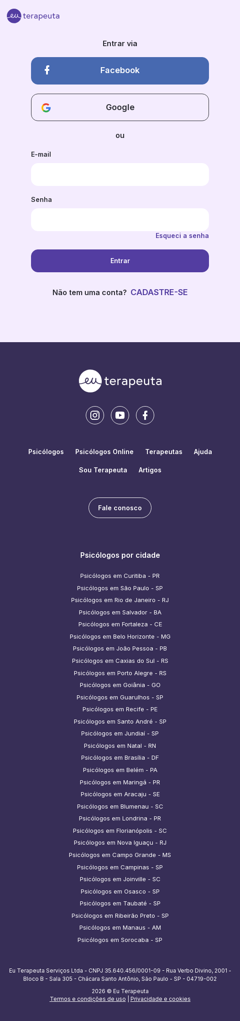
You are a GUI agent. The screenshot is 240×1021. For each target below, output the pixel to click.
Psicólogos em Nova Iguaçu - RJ (120, 842)
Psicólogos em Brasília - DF (120, 757)
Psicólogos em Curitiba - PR (120, 575)
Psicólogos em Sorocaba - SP (120, 939)
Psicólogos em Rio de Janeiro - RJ (120, 599)
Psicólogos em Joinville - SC (120, 879)
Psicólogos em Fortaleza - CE (120, 624)
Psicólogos (46, 451)
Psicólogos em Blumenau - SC (120, 806)
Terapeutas (164, 451)
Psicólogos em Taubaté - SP (120, 903)
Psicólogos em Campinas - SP (120, 867)
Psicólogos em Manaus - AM (120, 927)
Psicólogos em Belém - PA (120, 769)
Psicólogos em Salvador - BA (120, 612)
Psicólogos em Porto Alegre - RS (120, 673)
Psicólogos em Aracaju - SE (120, 794)
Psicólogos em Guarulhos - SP (120, 697)
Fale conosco (120, 508)
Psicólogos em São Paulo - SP (120, 588)
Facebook (91, 69)
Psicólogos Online (104, 451)
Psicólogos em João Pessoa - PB (120, 648)
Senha (41, 199)
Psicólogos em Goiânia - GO (120, 684)
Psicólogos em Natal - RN (120, 745)
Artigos (150, 470)
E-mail (41, 154)
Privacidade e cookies (160, 998)
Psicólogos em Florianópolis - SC (120, 830)
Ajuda (203, 451)
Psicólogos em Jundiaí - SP (120, 733)
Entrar (120, 261)
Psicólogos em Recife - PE (120, 709)
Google (88, 107)
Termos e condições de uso (88, 998)
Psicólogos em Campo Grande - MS (120, 854)
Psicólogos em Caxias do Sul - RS (120, 660)
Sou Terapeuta (103, 470)
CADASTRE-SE (159, 292)
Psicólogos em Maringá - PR (120, 782)
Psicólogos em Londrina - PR (120, 818)
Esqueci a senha (182, 235)
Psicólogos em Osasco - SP (120, 891)
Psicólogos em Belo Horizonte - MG (120, 636)
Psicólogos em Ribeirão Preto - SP (120, 915)
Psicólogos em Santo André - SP (120, 721)
